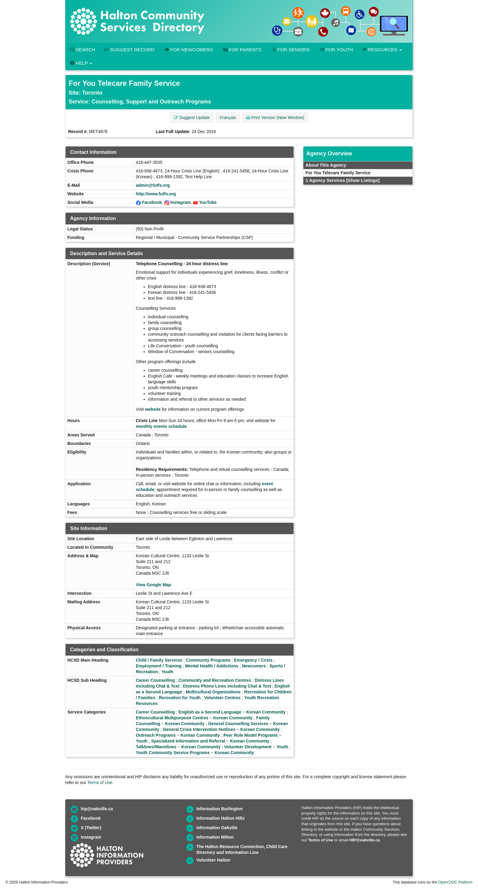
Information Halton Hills (220, 818)
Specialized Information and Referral (188, 741)
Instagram (180, 202)
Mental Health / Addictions (211, 665)
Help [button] (81, 63)
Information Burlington (219, 808)
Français (228, 117)
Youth (167, 671)
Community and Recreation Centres (215, 680)
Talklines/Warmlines (156, 746)
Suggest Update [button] (192, 117)
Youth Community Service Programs (173, 752)
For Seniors (290, 49)
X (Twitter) (91, 827)
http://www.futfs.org (156, 193)
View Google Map (153, 584)
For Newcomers (188, 49)
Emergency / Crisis (253, 660)
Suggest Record (129, 49)
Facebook (152, 202)
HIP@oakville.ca (364, 840)
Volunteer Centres (222, 697)
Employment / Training (159, 665)
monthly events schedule (161, 426)
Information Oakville (216, 827)
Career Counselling (155, 680)
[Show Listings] (363, 180)
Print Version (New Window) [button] (275, 117)
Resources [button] (382, 49)
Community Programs (208, 660)
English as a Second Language (210, 712)
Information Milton (215, 837)
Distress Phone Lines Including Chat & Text (227, 686)
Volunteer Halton (213, 860)
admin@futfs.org (153, 185)
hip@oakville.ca (97, 808)
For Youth (336, 49)
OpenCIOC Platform (455, 882)
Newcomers (254, 665)
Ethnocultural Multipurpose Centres (172, 717)
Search (82, 49)
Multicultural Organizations (213, 691)
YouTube (208, 202)
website (153, 409)
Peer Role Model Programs (250, 735)
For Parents (242, 49)
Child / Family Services (159, 660)
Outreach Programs (156, 735)
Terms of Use (99, 782)
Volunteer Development (247, 746)
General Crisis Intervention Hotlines (199, 729)
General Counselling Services (238, 723)
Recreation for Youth (180, 697)
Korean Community (266, 712)
